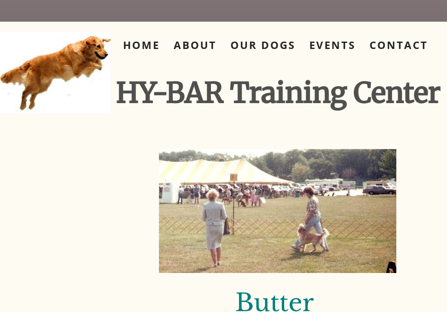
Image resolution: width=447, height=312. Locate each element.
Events (332, 45)
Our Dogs (262, 45)
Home (141, 45)
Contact (398, 45)
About (195, 45)
